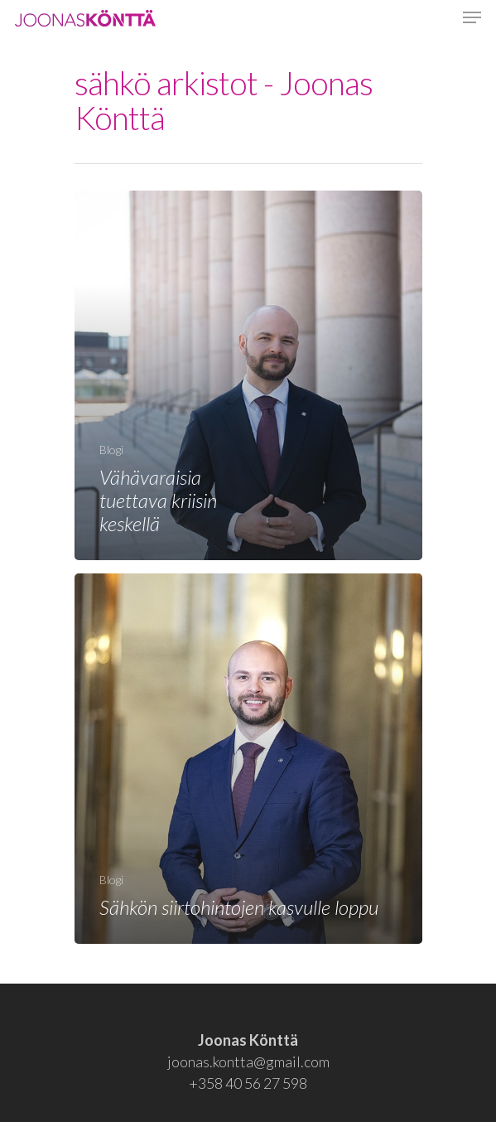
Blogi (111, 450)
